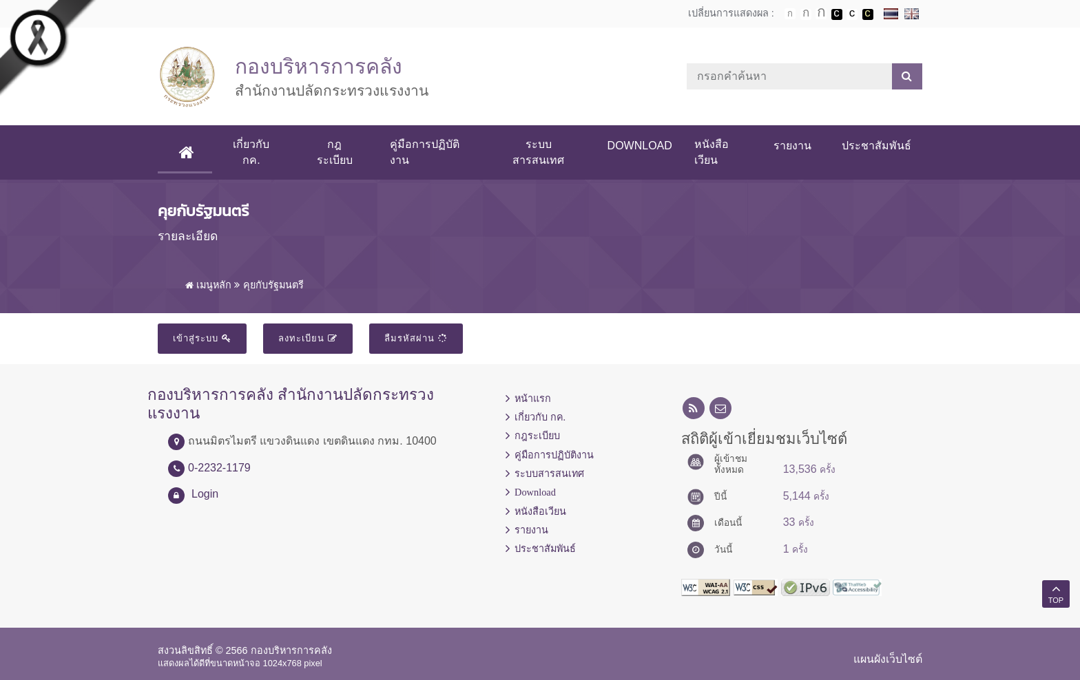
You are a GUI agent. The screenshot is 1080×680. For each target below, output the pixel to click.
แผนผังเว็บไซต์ (887, 659)
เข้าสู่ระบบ (202, 338)
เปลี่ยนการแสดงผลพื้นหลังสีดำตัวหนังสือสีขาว (836, 14)
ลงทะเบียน (308, 338)
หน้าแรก (533, 398)
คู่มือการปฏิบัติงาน (424, 151)
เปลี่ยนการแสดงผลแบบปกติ (852, 14)
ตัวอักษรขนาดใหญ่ (821, 13)
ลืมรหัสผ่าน (416, 338)
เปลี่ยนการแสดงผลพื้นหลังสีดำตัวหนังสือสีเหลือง (867, 14)
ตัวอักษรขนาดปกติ (790, 13)
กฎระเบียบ (335, 151)
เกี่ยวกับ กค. (251, 151)
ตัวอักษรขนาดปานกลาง (805, 14)
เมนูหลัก (208, 284)
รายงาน (792, 145)
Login (204, 494)
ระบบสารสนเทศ (538, 151)
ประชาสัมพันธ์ (876, 145)
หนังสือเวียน (711, 151)
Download (640, 145)
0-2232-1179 (219, 468)
